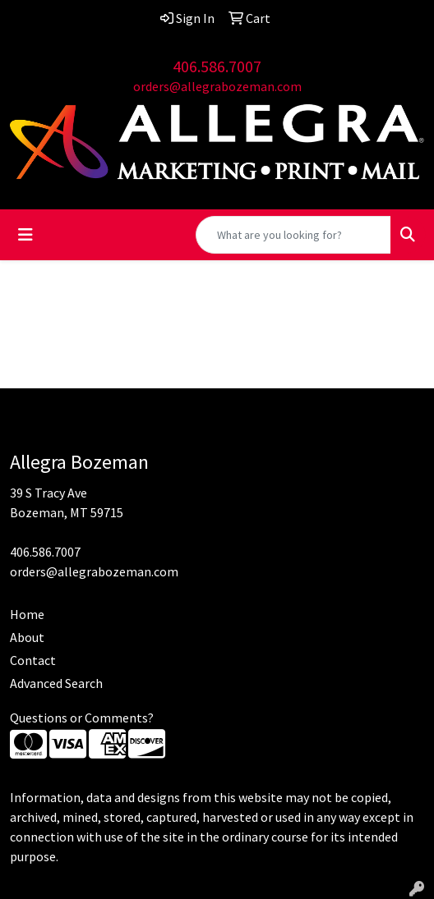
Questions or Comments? (82, 717)
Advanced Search (56, 683)
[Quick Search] (293, 235)
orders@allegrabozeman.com (217, 86)
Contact (33, 660)
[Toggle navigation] (25, 234)
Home (27, 614)
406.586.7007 (217, 66)
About (27, 637)
